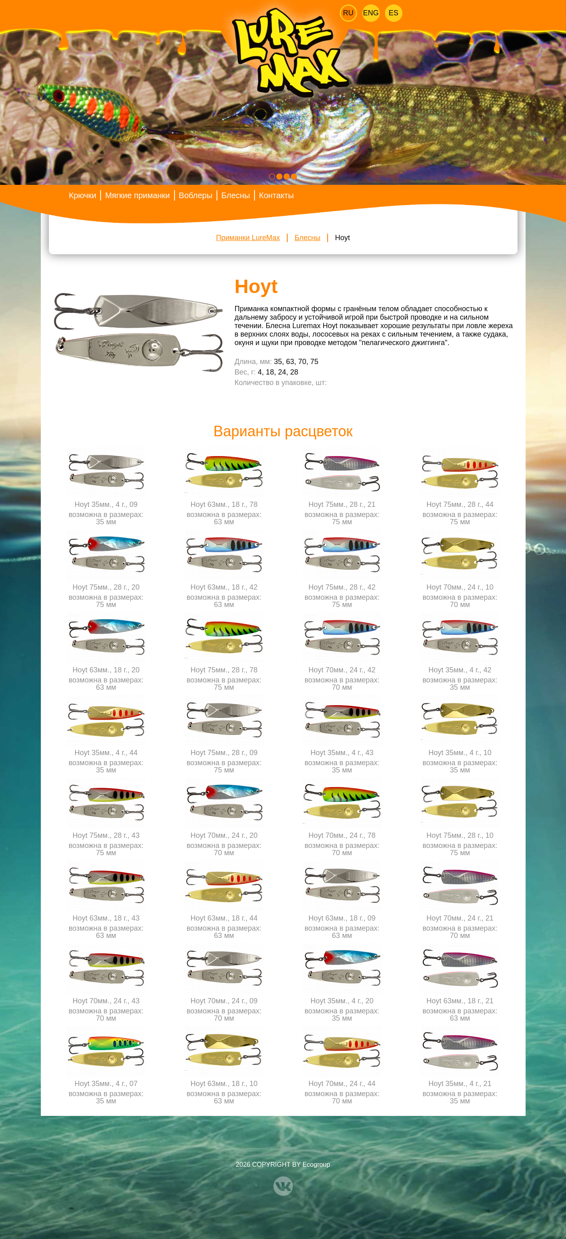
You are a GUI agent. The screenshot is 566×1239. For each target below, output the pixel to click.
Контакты (276, 195)
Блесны (235, 195)
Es (393, 13)
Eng (371, 13)
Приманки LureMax (248, 238)
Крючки (83, 195)
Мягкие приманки (137, 195)
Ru (348, 13)
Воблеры (196, 195)
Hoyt (342, 238)
